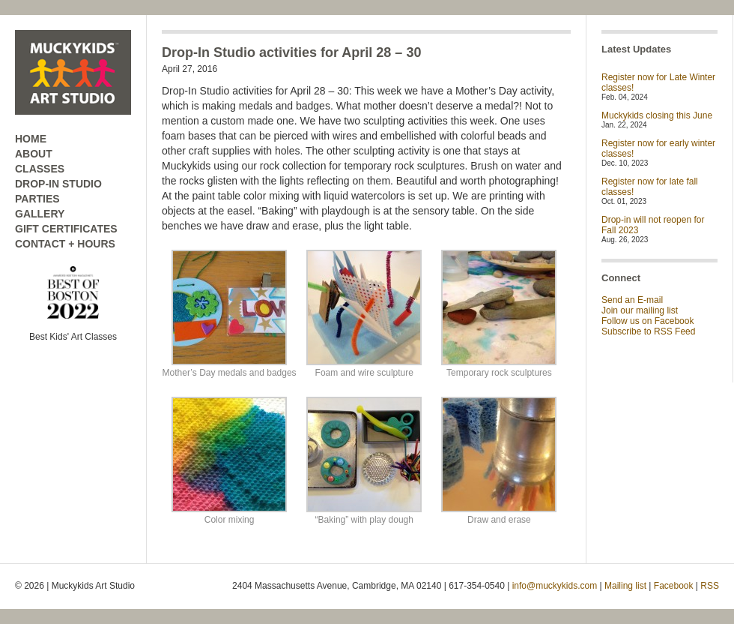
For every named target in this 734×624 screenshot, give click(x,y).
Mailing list (625, 585)
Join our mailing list (639, 310)
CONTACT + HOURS (65, 244)
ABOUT (33, 154)
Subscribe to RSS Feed (648, 331)
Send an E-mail (632, 300)
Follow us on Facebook (647, 321)
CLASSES (39, 169)
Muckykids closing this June (656, 115)
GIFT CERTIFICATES (66, 229)
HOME (30, 139)
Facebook (674, 585)
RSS (709, 585)
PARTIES (37, 199)
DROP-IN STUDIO (58, 184)
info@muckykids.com (555, 585)
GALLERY (39, 214)
